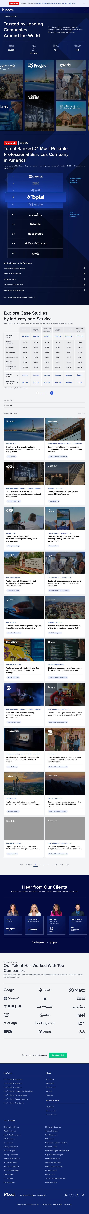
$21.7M (36, 352)
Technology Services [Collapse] (12, 336)
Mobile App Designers (53, 1127)
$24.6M (47, 352)
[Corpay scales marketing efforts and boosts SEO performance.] (65, 483)
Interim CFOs (50, 1174)
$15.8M (47, 342)
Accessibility (68, 1205)
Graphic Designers (51, 1131)
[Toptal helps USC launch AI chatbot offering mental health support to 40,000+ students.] (24, 573)
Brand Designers (51, 1135)
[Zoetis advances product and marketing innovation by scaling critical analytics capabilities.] (65, 573)
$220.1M (47, 367)
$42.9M (25, 382)
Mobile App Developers (12, 1135)
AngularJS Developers (12, 1158)
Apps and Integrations (9, 362)
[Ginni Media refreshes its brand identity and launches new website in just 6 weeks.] (24, 749)
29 (56, 864)
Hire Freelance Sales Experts (14, 1103)
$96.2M (36, 362)
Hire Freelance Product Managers (16, 1099)
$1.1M (57, 357)
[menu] (86, 10)
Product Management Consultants (57, 1150)
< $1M (36, 357)
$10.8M (80, 342)
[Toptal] (8, 10)
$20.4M (47, 382)
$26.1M (58, 352)
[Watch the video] (41, 75)
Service (9, 400)
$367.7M (68, 367)
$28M (79, 382)
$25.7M (36, 342)
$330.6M (58, 336)
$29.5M (69, 375)
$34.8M (80, 347)
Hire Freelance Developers (13, 1079)
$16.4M (79, 375)
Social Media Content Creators (56, 1143)
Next (61, 864)
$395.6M (47, 336)
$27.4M (47, 375)
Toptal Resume (51, 1115)
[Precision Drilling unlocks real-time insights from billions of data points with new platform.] (24, 439)
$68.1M (25, 375)
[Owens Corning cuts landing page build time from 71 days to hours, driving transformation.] (65, 749)
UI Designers (8, 1178)
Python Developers (10, 1162)
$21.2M (69, 342)
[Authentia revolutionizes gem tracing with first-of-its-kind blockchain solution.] (24, 616)
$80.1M (25, 352)
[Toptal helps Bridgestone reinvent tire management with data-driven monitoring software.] (65, 439)
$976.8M (25, 336)
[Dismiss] (84, 3)
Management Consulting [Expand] (12, 382)
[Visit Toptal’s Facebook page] (77, 1195)
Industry (9, 405)
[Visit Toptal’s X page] (71, 1195)
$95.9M (69, 362)
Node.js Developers (11, 1147)
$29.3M (58, 382)
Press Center (50, 1087)
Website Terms (57, 1205)
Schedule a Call (58, 1055)
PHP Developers (9, 1150)
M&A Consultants (51, 1182)
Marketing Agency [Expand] (12, 375)
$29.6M (47, 347)
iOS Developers (9, 1139)
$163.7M (79, 367)
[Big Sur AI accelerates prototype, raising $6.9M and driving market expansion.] (65, 660)
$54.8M (36, 375)
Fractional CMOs (51, 1147)
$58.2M (69, 347)
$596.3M (68, 336)
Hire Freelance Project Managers (15, 1095)
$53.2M (36, 347)
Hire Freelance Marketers (13, 1087)
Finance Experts (51, 1170)
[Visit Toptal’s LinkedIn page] (66, 1195)
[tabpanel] (13, 919)
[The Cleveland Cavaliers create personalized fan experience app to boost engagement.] (24, 483)
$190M (25, 362)
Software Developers (11, 1127)
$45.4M (69, 382)
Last (67, 864)
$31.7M (58, 347)
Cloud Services (10, 352)
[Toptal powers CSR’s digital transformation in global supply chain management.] (24, 528)
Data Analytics (10, 347)
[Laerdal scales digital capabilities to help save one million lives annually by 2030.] (65, 704)
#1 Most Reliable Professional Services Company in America (56, 3)
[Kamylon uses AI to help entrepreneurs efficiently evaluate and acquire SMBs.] (65, 616)
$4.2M (69, 357)
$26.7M (80, 352)
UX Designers (9, 1174)
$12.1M (25, 357)
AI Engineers (8, 1143)
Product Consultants (52, 1158)
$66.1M (25, 347)
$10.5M (58, 342)
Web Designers (9, 1182)
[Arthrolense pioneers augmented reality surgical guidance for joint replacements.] (65, 837)
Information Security (12, 357)
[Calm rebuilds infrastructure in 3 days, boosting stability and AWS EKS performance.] (65, 528)
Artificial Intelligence (9, 342)
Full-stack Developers (11, 1166)
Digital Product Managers (54, 1154)
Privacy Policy (47, 1205)
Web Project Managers (53, 1162)
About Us (49, 1095)
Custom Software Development (11, 367)
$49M (68, 352)
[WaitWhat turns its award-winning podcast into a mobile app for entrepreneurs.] (24, 704)
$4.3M (47, 357)
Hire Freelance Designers (13, 1083)
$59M (58, 362)
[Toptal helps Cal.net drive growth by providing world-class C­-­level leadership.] (24, 793)
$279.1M (79, 336)
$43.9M (25, 342)
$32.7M (36, 382)
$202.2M (57, 367)
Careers (49, 1091)
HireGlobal (50, 1107)
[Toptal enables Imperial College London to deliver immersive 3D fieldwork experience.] (65, 793)
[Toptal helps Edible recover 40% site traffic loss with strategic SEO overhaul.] (24, 837)
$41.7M (80, 362)
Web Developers (10, 1131)
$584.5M (25, 367)
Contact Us (50, 1083)
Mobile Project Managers (54, 1166)
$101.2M (47, 362)
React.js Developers (11, 1154)
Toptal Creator (51, 1111)
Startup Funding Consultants (55, 1178)
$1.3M (79, 357)
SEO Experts (49, 1139)
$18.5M (58, 375)
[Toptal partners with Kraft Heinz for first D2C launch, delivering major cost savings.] (24, 660)
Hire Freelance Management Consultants (18, 1091)
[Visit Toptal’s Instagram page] (83, 1195)
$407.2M (36, 336)
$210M (36, 367)
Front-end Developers (11, 1170)
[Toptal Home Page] (10, 1194)
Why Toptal (50, 1079)
